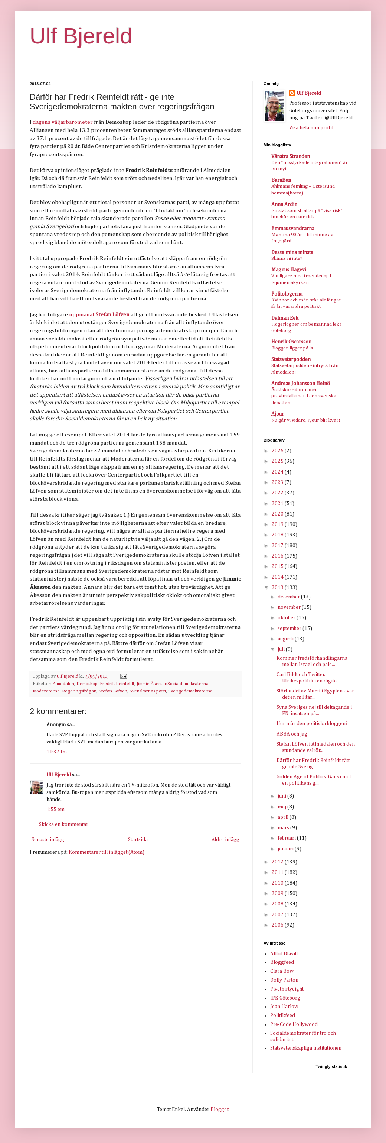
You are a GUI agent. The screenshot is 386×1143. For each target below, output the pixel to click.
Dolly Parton (284, 980)
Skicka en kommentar (63, 824)
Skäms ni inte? (286, 258)
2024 (278, 472)
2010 (278, 883)
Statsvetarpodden (291, 359)
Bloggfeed (282, 962)
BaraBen (281, 180)
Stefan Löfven (113, 691)
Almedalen (63, 683)
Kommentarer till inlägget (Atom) (106, 852)
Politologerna (286, 294)
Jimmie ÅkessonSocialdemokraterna (173, 683)
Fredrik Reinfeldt (117, 683)
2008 (278, 904)
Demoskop (87, 683)
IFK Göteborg (285, 998)
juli (282, 649)
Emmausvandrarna (292, 228)
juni (282, 796)
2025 (278, 461)
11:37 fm (56, 752)
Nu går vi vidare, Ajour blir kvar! (305, 420)
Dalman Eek (284, 318)
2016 (278, 556)
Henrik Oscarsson (291, 342)
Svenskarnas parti (148, 691)
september (290, 628)
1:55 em (55, 809)
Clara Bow (282, 971)
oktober (287, 617)
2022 (278, 492)
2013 (278, 587)
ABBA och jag (292, 734)
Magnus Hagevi (288, 269)
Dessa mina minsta (292, 252)
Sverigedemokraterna (190, 691)
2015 (278, 566)
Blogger (219, 1109)
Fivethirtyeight (287, 989)
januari (286, 849)
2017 (278, 545)
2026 (278, 450)
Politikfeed (282, 1015)
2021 (278, 503)
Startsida (138, 839)
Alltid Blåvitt (284, 953)
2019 (278, 524)
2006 (278, 925)
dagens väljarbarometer (63, 122)
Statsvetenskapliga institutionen (305, 1048)
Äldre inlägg (225, 839)
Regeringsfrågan (79, 691)
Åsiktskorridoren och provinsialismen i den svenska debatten (303, 396)
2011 (278, 872)
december (289, 597)
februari (287, 838)
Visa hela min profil (311, 127)
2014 (278, 577)
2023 (278, 482)
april (284, 817)
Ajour (277, 414)
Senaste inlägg (48, 839)
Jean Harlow (284, 1006)
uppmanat (82, 314)
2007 (278, 914)
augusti (286, 639)
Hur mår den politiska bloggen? (312, 723)
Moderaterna (46, 691)
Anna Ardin (284, 204)
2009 (278, 893)
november (290, 607)
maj (282, 807)
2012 (278, 862)
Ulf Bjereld (81, 35)
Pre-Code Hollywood (294, 1024)
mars (284, 827)
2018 (278, 534)
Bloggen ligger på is (292, 348)
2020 (278, 514)
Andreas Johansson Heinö (300, 383)
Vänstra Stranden (290, 156)
